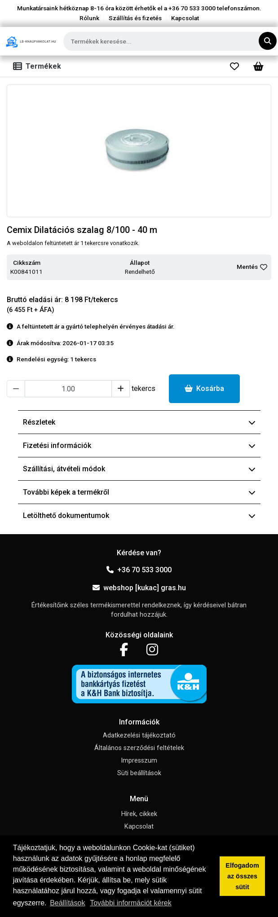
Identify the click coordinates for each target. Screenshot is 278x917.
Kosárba (204, 388)
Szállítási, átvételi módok (139, 469)
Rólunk (89, 18)
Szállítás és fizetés (135, 18)
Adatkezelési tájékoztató (139, 735)
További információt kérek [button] (130, 903)
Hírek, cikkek (139, 814)
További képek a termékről (139, 492)
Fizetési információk (139, 445)
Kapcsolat (185, 18)
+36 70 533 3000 (139, 570)
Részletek (139, 422)
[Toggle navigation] (39, 66)
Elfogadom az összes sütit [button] (242, 876)
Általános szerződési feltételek (139, 748)
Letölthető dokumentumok (139, 515)
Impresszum (139, 760)
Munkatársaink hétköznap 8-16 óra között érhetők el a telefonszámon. (139, 8)
